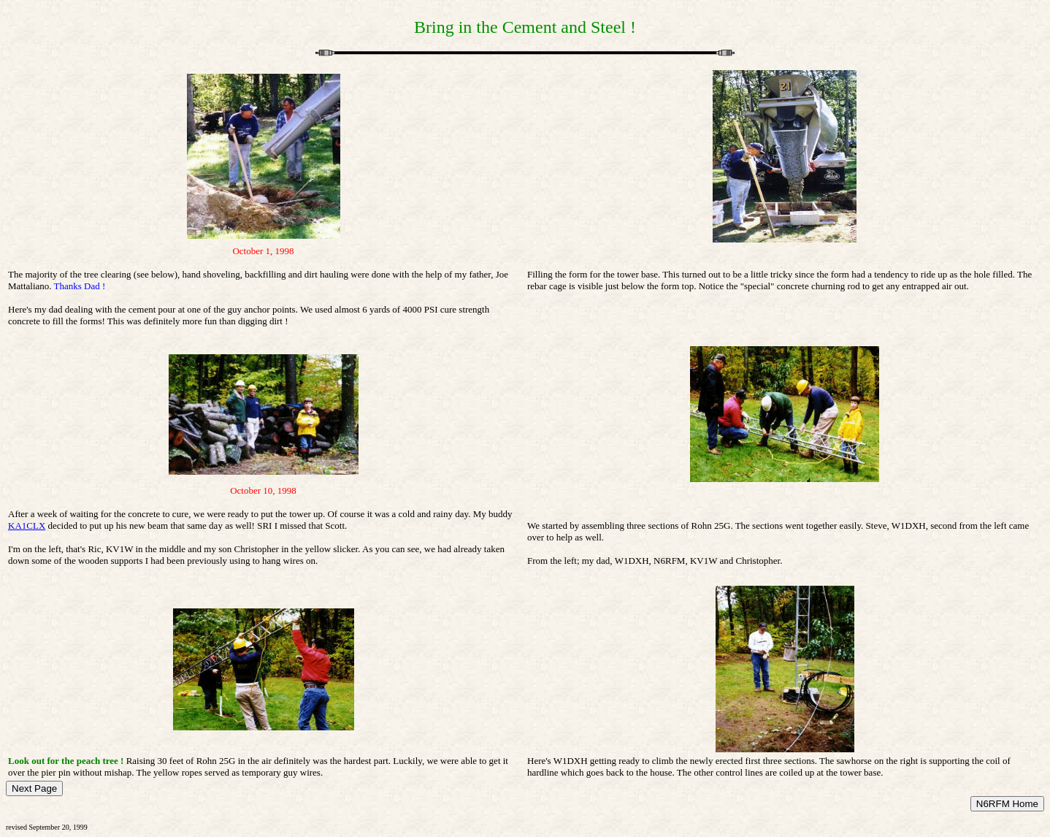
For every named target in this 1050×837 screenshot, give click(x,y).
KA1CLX (26, 525)
